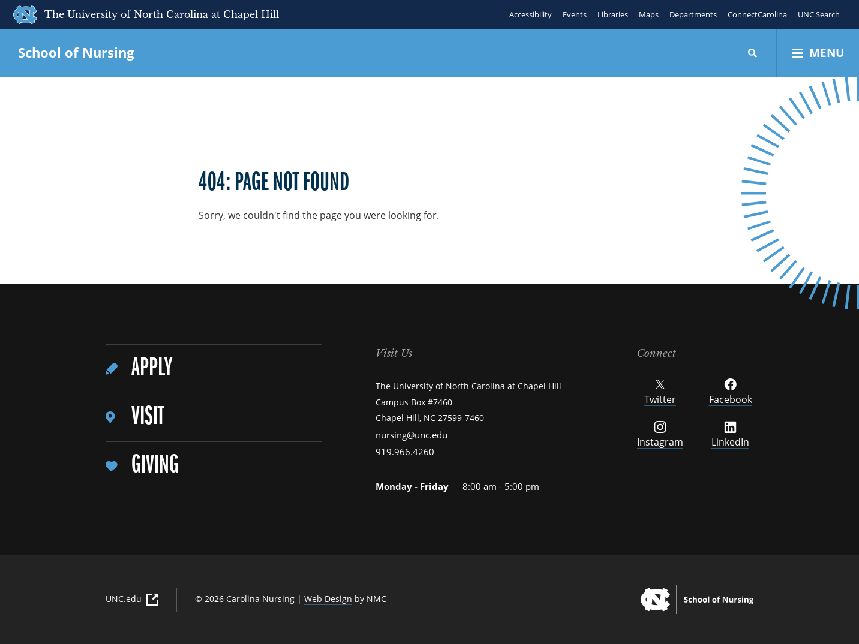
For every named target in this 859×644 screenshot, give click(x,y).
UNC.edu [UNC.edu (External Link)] (132, 599)
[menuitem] (214, 369)
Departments (693, 14)
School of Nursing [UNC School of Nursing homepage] (76, 52)
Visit (147, 417)
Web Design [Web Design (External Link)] (328, 598)
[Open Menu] (818, 53)
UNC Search (819, 14)
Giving (155, 465)
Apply (151, 368)
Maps (649, 14)
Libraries (612, 14)
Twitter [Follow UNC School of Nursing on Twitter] (660, 392)
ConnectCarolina (757, 14)
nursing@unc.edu (411, 435)
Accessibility (530, 14)
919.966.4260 (405, 452)
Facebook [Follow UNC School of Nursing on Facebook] (730, 392)
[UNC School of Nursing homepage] (697, 599)
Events (575, 14)
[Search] (753, 53)
